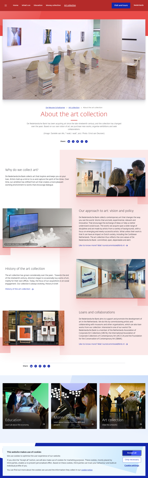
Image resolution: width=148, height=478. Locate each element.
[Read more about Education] (43, 424)
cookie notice (86, 470)
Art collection (70, 5)
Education (38, 5)
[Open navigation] (5, 5)
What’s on (26, 5)
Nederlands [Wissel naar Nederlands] (139, 5)
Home (15, 5)
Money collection (53, 5)
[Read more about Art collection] (140, 424)
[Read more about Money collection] (92, 424)
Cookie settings (131, 466)
